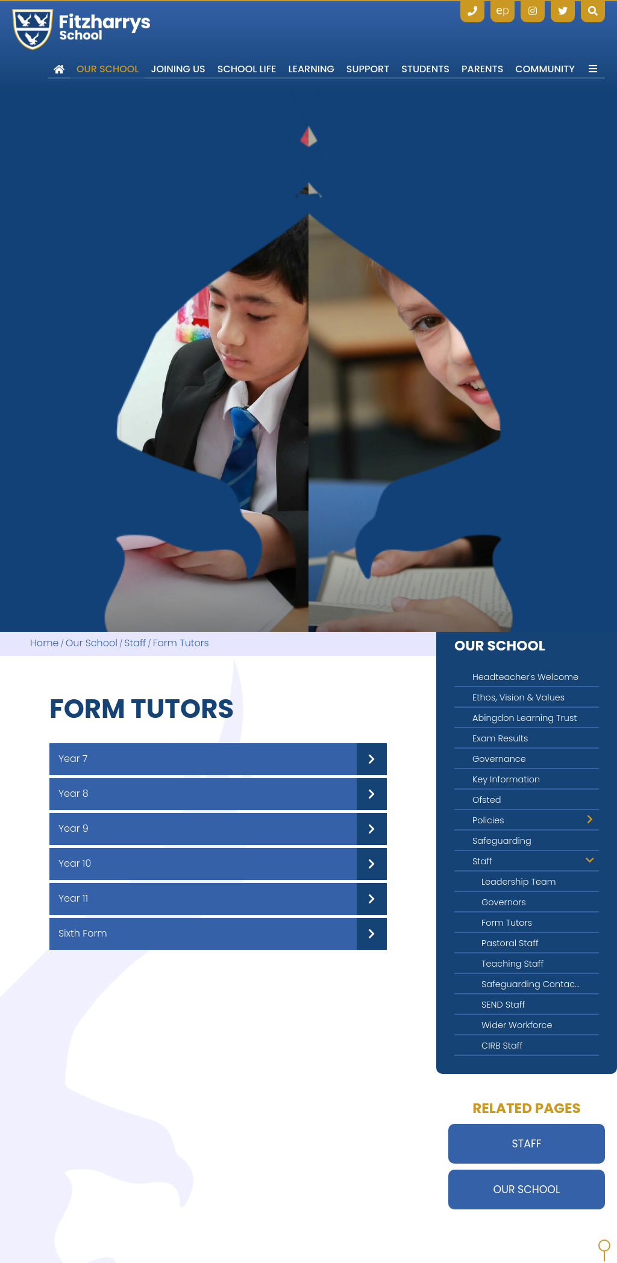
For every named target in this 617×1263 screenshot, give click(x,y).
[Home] (81, 29)
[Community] (545, 45)
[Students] (425, 45)
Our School (91, 643)
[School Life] (247, 45)
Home (44, 643)
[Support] (367, 45)
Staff (135, 643)
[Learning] (311, 45)
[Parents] (482, 45)
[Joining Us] (178, 45)
